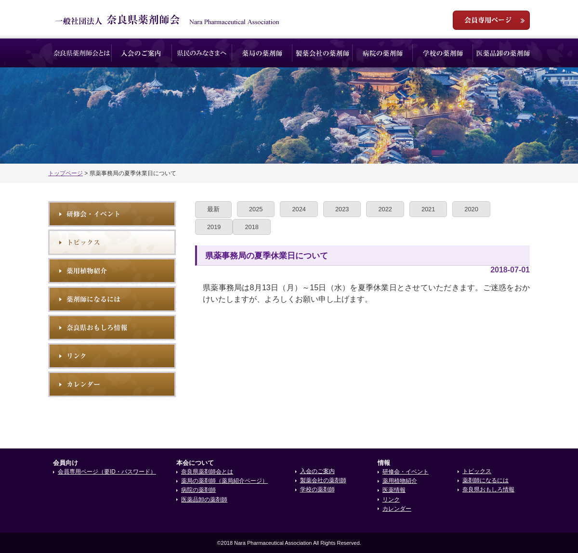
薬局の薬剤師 (262, 53)
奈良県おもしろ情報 (112, 327)
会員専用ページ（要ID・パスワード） (107, 471)
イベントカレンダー (112, 384)
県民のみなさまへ (202, 53)
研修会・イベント (112, 214)
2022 (385, 209)
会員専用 (491, 20)
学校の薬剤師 (443, 53)
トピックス (112, 242)
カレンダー (396, 508)
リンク (112, 356)
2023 (342, 209)
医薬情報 (394, 490)
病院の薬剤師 (383, 53)
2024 (298, 209)
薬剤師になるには (112, 299)
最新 (213, 209)
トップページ (65, 173)
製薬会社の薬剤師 (322, 53)
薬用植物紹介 (112, 270)
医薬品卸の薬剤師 (503, 53)
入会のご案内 (142, 53)
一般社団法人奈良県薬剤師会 (167, 19)
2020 (471, 209)
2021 (428, 209)
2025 (256, 209)
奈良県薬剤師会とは (82, 53)
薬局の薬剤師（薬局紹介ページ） (224, 480)
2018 (251, 227)
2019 (214, 227)
